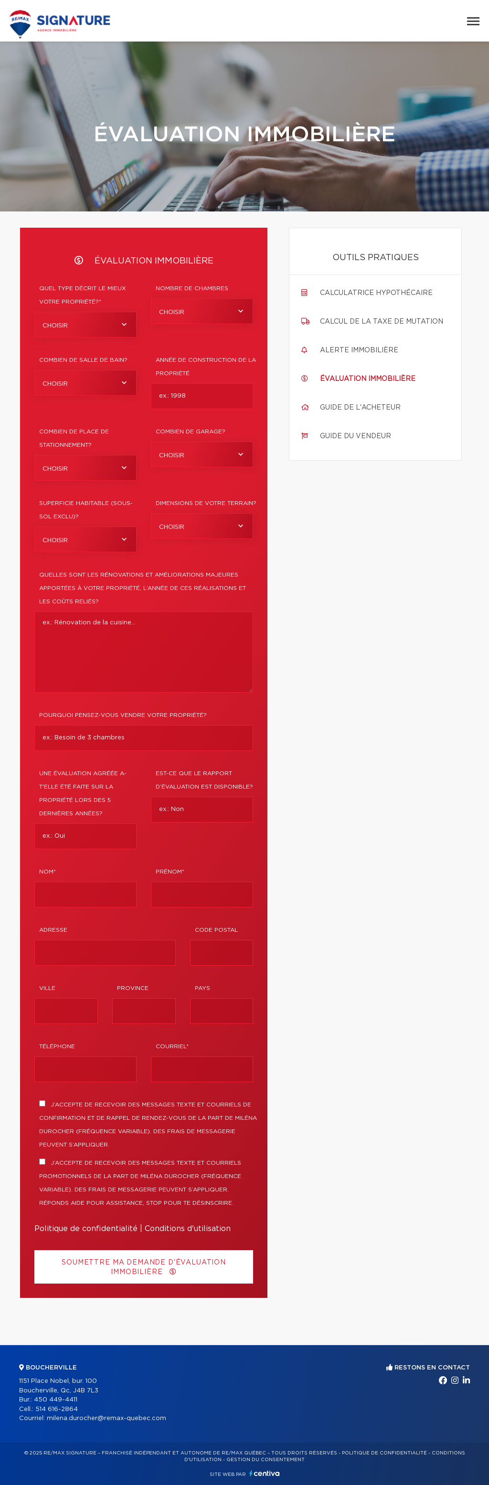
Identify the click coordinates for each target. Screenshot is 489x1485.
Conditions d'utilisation (188, 1228)
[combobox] (85, 324)
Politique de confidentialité (86, 1228)
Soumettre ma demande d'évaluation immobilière (144, 1267)
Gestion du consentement (265, 1459)
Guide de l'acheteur (360, 407)
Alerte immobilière (359, 350)
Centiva (264, 1473)
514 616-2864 (56, 1409)
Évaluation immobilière (367, 379)
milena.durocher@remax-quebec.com (106, 1418)
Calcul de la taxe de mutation (381, 321)
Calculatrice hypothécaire (376, 293)
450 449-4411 (55, 1400)
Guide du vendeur (355, 436)
